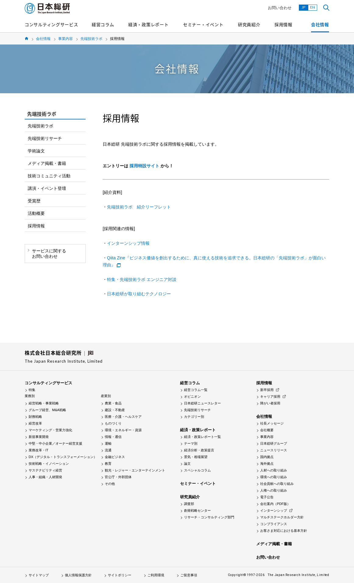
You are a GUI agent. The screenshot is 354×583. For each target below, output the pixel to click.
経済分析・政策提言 (199, 450)
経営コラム (103, 24)
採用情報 (283, 24)
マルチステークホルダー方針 (282, 517)
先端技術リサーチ (45, 138)
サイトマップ (39, 575)
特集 (32, 390)
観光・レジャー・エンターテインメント (135, 470)
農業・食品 (113, 403)
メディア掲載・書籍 (47, 163)
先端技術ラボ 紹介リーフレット (139, 206)
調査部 (189, 504)
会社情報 (320, 24)
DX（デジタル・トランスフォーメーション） (63, 457)
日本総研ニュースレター (202, 403)
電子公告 (267, 497)
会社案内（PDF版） (275, 504)
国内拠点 (267, 457)
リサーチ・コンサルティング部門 (209, 517)
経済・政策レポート (148, 24)
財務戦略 (35, 416)
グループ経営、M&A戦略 (47, 410)
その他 (110, 483)
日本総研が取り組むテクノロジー (139, 293)
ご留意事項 (188, 575)
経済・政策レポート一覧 (202, 437)
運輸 (108, 443)
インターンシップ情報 (128, 243)
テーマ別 (190, 443)
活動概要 (36, 213)
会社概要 (267, 430)
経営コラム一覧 (195, 390)
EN (312, 7)
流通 (108, 450)
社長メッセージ (272, 423)
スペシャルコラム (197, 470)
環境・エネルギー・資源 (123, 430)
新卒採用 (267, 390)
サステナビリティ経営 (45, 470)
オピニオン (192, 396)
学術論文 (36, 150)
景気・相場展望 (195, 457)
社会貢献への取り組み (277, 483)
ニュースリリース (273, 450)
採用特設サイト (144, 165)
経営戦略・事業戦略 (44, 403)
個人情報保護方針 (78, 575)
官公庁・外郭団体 (118, 477)
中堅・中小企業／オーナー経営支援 (55, 443)
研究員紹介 (249, 24)
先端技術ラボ (91, 39)
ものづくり (113, 423)
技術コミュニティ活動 (49, 175)
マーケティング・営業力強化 (50, 430)
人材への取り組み (273, 470)
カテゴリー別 (194, 416)
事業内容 (65, 39)
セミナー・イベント (203, 24)
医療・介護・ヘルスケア (123, 416)
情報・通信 (113, 437)
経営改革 (35, 423)
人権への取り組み (273, 490)
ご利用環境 (155, 575)
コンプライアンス (273, 524)
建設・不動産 (115, 410)
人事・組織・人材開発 (45, 477)
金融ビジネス (115, 457)
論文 (187, 463)
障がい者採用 (270, 403)
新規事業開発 (39, 437)
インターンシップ (273, 510)
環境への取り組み (273, 477)
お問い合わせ (280, 7)
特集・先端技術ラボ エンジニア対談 (141, 279)
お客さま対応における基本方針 (283, 530)
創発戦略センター (197, 510)
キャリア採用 (270, 396)
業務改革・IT (38, 450)
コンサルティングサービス (51, 24)
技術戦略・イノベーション (49, 463)
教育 (108, 463)
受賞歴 (34, 200)
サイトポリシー (119, 575)
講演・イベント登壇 (47, 188)
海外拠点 (267, 463)
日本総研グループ (273, 443)
